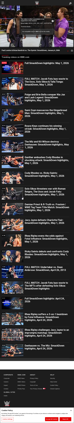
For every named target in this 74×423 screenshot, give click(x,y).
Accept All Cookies (51, 419)
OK (37, 31)
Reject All (65, 419)
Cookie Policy (54, 385)
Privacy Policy (34, 378)
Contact (6, 389)
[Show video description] (68, 50)
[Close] (71, 410)
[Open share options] (72, 50)
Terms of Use (34, 385)
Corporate (7, 378)
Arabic (5, 395)
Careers (6, 382)
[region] (37, 415)
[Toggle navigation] (2, 3)
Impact (6, 385)
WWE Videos (21, 382)
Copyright (33, 382)
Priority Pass (21, 389)
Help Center (53, 382)
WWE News (21, 378)
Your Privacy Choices (36, 389)
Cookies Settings (7, 419)
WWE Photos (21, 385)
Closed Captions (55, 389)
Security (52, 378)
